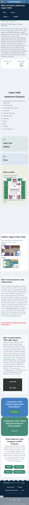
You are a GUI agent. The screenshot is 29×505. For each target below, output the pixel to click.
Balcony (8, 471)
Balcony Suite (19, 471)
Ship (4, 12)
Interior (20, 24)
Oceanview (19, 467)
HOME (2, 24)
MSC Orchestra (13, 24)
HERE (3, 312)
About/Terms (11, 487)
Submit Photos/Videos (11, 490)
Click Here (14, 412)
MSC (6, 24)
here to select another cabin (12, 316)
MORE (16, 16)
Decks (13, 12)
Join (22, 490)
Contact (20, 487)
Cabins (5, 16)
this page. (18, 461)
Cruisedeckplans (14, 2)
